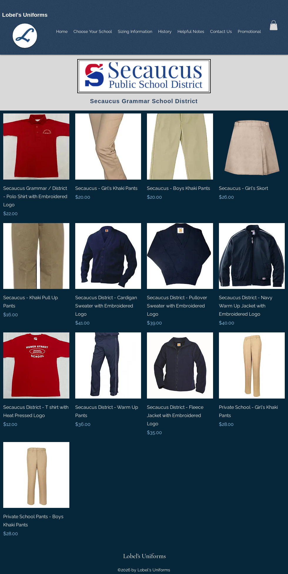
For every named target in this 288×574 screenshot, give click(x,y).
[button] (273, 25)
